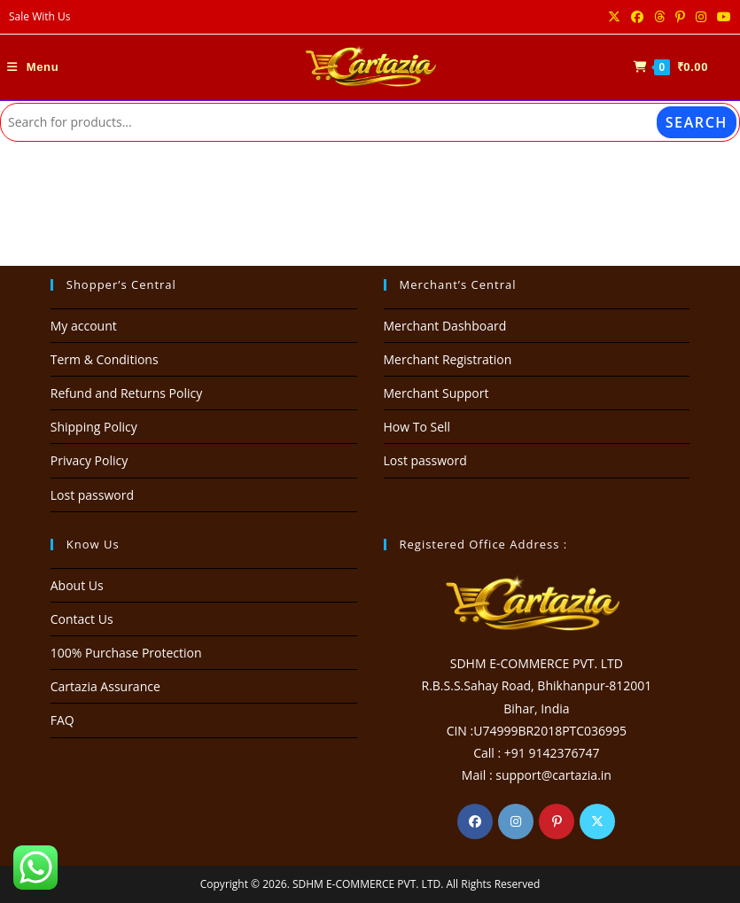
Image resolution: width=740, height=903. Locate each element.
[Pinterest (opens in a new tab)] (680, 17)
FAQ (62, 720)
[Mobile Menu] (32, 67)
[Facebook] (475, 821)
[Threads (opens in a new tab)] (659, 17)
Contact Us (82, 619)
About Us (77, 585)
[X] (597, 821)
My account (84, 325)
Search (697, 122)
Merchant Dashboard (445, 325)
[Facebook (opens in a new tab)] (637, 17)
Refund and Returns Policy (126, 393)
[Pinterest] (556, 821)
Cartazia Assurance (105, 686)
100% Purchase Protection (126, 652)
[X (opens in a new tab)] (614, 17)
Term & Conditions (105, 359)
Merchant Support (436, 393)
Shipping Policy (94, 426)
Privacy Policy (89, 460)
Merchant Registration (448, 359)
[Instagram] (516, 821)
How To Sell (417, 426)
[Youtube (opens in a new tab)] (721, 17)
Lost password (92, 495)
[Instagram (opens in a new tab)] (701, 17)
